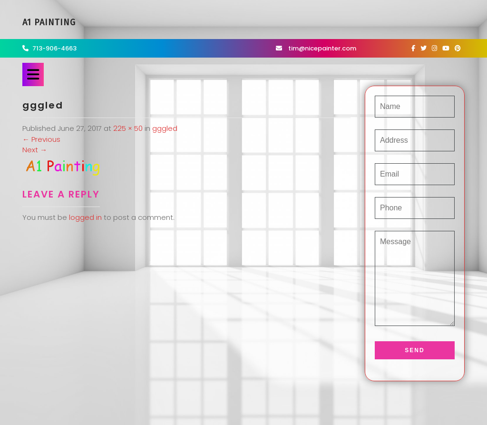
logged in (85, 217)
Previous (41, 139)
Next (34, 150)
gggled (164, 128)
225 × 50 (128, 128)
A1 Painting (49, 22)
